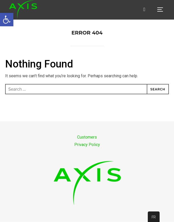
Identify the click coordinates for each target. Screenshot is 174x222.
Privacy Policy (87, 144)
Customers (87, 137)
